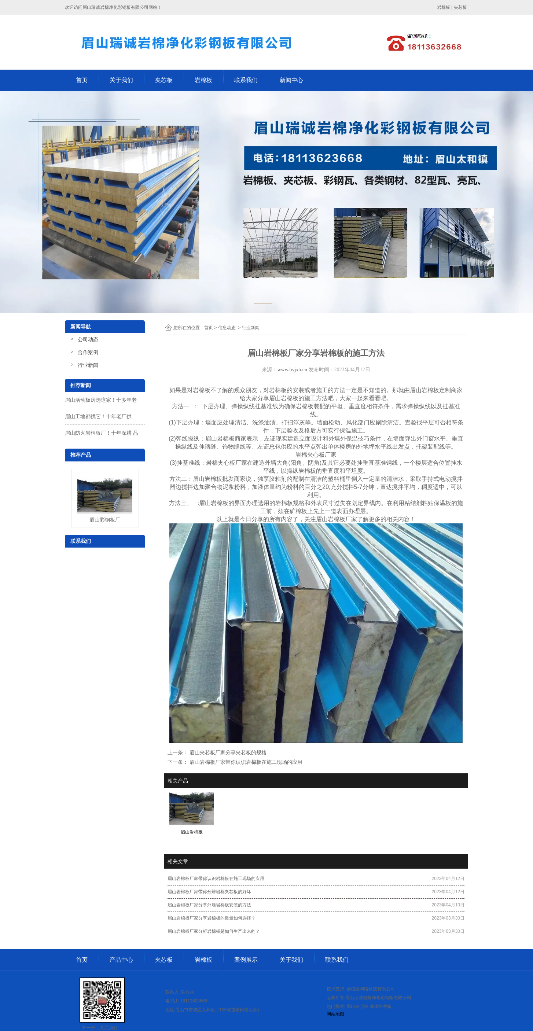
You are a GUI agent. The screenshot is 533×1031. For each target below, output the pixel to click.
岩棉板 (203, 80)
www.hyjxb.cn (292, 369)
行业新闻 (88, 365)
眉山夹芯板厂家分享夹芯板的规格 (227, 752)
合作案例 (88, 352)
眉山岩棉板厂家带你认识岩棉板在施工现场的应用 (245, 762)
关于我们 (121, 80)
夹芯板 (164, 80)
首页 (82, 80)
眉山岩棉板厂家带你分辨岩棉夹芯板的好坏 (209, 891)
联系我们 (246, 80)
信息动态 (227, 327)
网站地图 (335, 1014)
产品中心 (121, 960)
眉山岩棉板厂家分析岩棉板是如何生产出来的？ (214, 931)
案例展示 (246, 960)
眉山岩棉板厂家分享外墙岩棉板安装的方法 (209, 904)
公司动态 (88, 339)
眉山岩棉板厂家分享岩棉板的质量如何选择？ (212, 918)
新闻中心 (291, 80)
